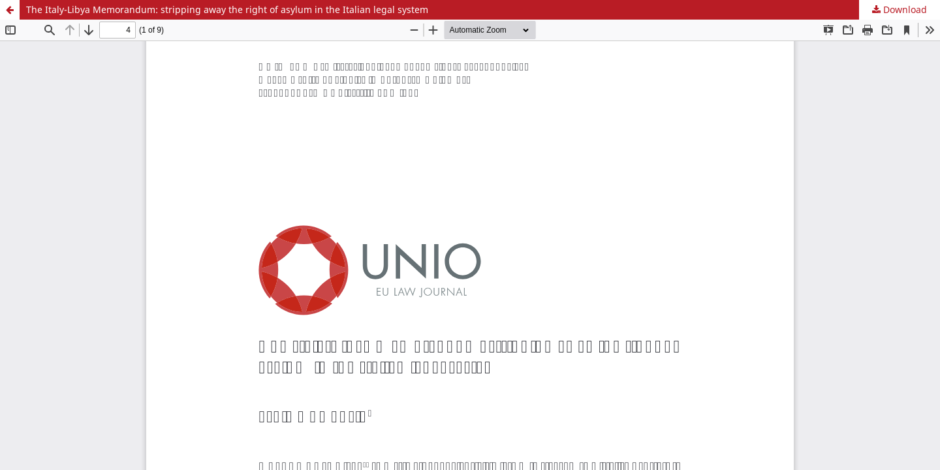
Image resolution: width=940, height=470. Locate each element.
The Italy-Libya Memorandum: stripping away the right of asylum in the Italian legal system (227, 9)
